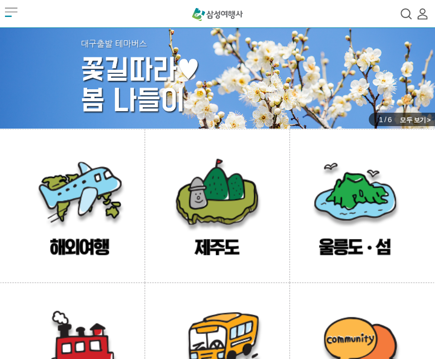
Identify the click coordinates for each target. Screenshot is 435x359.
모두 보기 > (415, 120)
